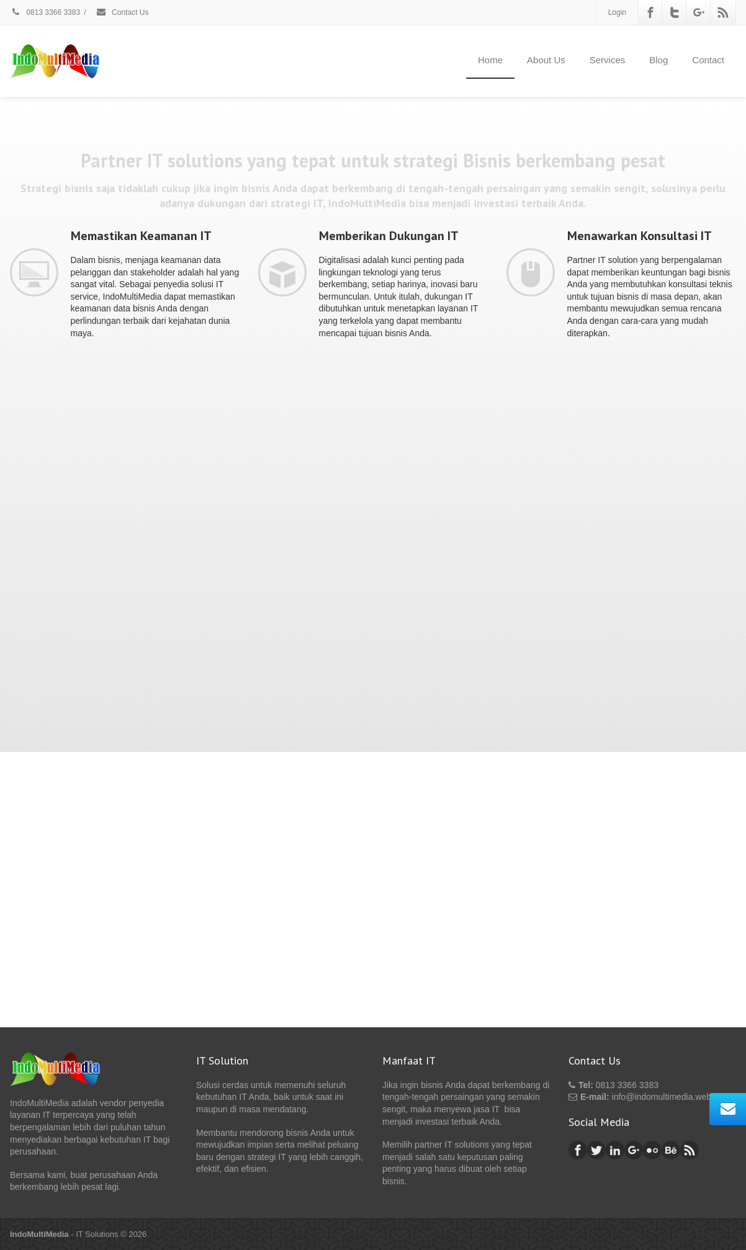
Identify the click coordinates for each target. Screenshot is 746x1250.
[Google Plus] (698, 12)
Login (617, 12)
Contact (708, 60)
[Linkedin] (615, 1150)
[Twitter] (674, 12)
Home (490, 60)
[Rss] (723, 12)
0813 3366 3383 (45, 12)
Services (608, 60)
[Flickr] (652, 1150)
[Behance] (671, 1150)
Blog (658, 60)
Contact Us (122, 12)
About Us (546, 60)
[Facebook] (650, 12)
